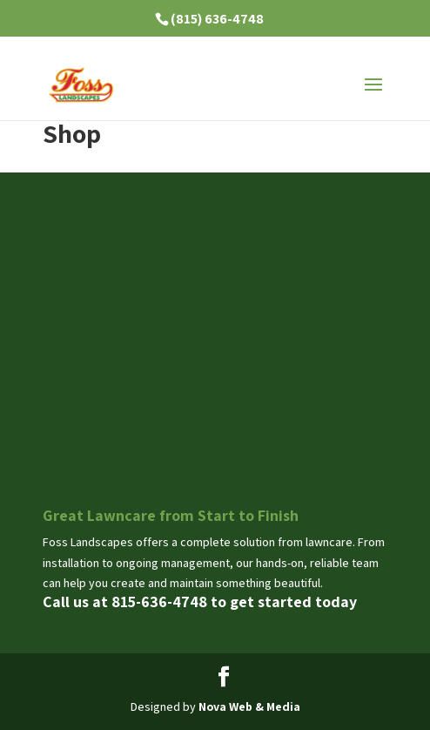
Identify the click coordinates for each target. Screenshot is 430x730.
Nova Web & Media (249, 706)
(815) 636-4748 (217, 19)
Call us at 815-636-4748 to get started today (200, 601)
